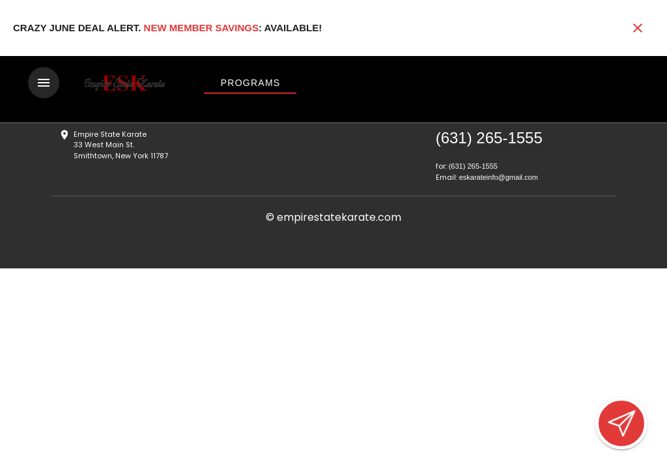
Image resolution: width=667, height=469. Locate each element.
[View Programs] (250, 82)
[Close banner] (637, 28)
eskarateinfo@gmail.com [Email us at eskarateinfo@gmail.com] (498, 177)
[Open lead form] (621, 423)
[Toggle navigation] (43, 82)
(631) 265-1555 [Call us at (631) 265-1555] (489, 138)
